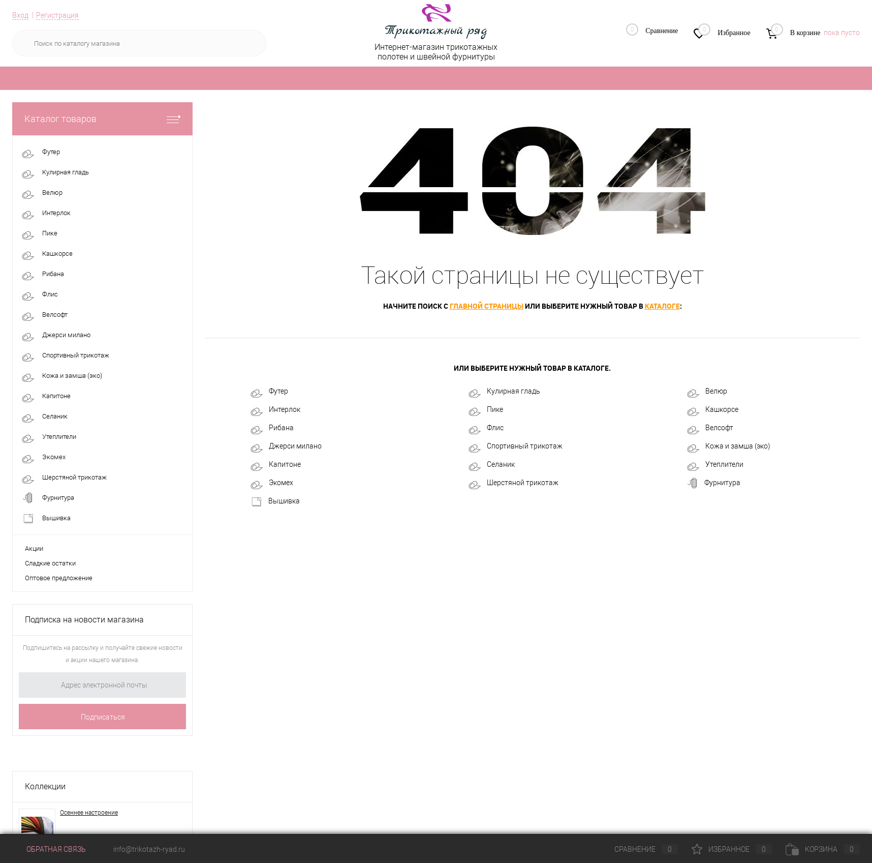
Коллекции (45, 786)
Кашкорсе (712, 410)
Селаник (492, 465)
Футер (269, 391)
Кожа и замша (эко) (728, 446)
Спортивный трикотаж (516, 446)
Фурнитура (713, 483)
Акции (34, 548)
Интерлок (275, 410)
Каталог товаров (102, 118)
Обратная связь (49, 849)
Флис (486, 428)
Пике (486, 410)
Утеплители (715, 465)
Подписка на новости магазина (84, 619)
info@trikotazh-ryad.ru (149, 849)
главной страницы (486, 306)
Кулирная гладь (504, 391)
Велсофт (710, 428)
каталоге (662, 306)
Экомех (272, 483)
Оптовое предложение (58, 578)
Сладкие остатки (50, 563)
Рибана (272, 428)
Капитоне (276, 465)
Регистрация (57, 15)
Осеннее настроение (89, 812)
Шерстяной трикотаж (513, 483)
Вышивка (275, 501)
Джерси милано (286, 446)
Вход (20, 15)
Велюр (707, 391)
